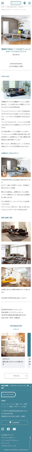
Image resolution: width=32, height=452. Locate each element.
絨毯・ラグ (19, 404)
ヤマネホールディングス (8, 446)
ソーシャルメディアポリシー (10, 440)
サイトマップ (5, 443)
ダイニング (4, 404)
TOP (2, 7)
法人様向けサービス (7, 435)
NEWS (21, 7)
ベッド (4, 406)
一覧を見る (16, 375)
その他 (24, 406)
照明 (25, 404)
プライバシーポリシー (8, 437)
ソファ (12, 404)
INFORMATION (11, 7)
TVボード (17, 406)
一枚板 (10, 406)
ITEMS (3, 401)
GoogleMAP (15, 422)
